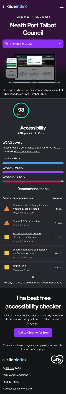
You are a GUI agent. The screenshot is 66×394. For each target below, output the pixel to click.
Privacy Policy (11, 381)
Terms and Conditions (15, 374)
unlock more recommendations (44, 282)
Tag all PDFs (19, 265)
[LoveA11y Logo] (57, 360)
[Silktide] (15, 6)
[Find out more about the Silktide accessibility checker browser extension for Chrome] (33, 315)
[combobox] (33, 43)
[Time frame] (33, 43)
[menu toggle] (61, 6)
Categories (22, 16)
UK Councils (42, 16)
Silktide (9, 368)
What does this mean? (27, 151)
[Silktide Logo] (15, 359)
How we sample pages (33, 349)
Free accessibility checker (18, 388)
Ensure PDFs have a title (26, 221)
